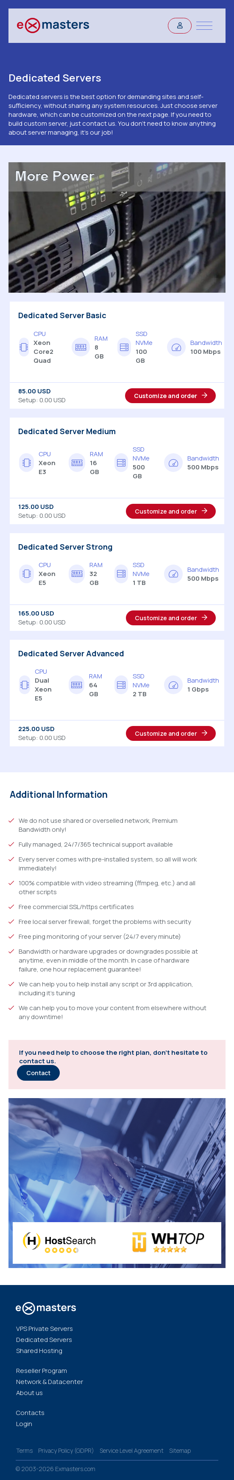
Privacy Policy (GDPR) (66, 1450)
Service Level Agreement (132, 1450)
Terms (24, 1450)
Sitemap (180, 1450)
